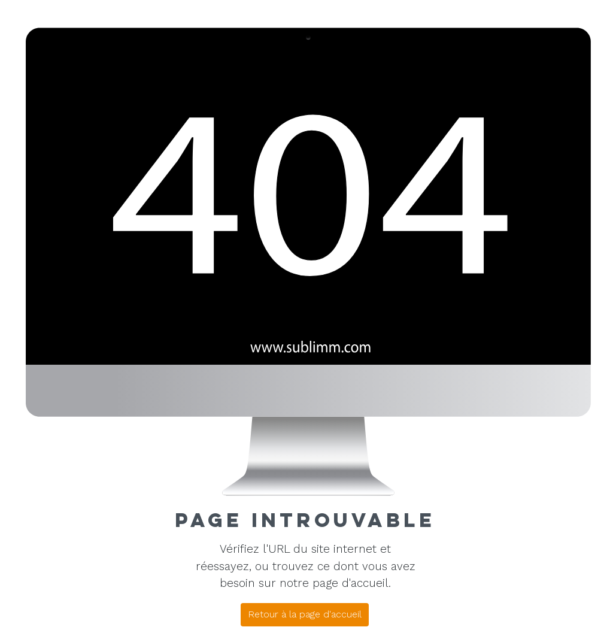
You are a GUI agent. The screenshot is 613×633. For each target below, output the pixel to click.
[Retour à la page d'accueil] (305, 614)
